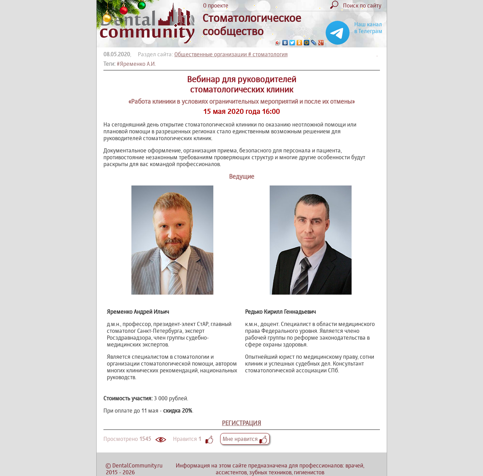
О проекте (215, 5)
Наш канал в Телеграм (368, 27)
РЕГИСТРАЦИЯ (241, 423)
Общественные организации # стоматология (231, 54)
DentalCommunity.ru (137, 465)
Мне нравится (245, 438)
